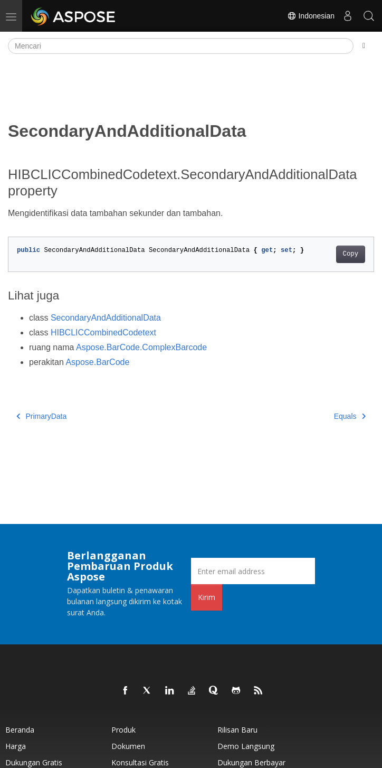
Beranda (19, 730)
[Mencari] (181, 46)
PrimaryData (41, 416)
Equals (350, 416)
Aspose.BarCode (97, 362)
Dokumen (128, 746)
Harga (15, 746)
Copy (350, 254)
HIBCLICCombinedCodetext (103, 332)
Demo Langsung (245, 746)
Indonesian (311, 16)
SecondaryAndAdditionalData (106, 317)
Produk (123, 730)
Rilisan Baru (237, 730)
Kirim (206, 597)
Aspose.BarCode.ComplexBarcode (141, 347)
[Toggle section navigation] (364, 46)
